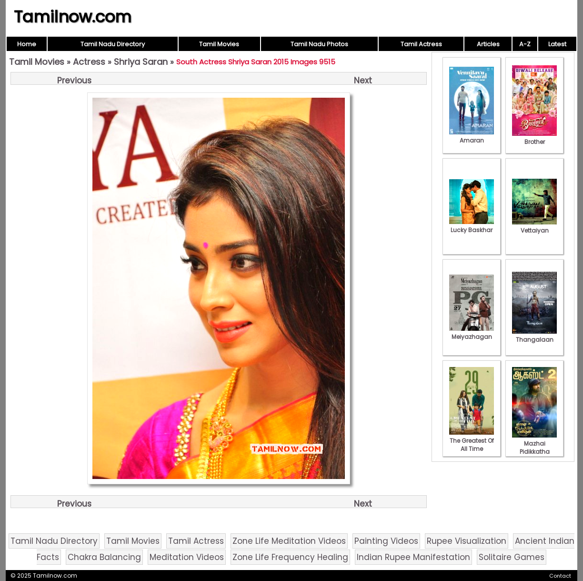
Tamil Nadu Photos (319, 44)
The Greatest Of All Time (471, 440)
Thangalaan (534, 335)
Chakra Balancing (104, 557)
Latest (557, 44)
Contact (560, 576)
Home (26, 44)
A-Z (525, 44)
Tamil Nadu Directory (112, 44)
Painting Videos (386, 541)
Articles (488, 44)
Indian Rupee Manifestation (413, 557)
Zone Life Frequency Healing (290, 557)
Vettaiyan (534, 226)
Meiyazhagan (471, 333)
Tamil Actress (421, 44)
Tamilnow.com (72, 16)
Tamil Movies (219, 44)
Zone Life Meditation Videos (289, 541)
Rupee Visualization (466, 541)
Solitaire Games (511, 557)
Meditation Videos (187, 557)
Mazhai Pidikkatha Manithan (534, 447)
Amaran (471, 136)
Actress (89, 62)
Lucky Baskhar (471, 226)
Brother (534, 138)
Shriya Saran (141, 62)
